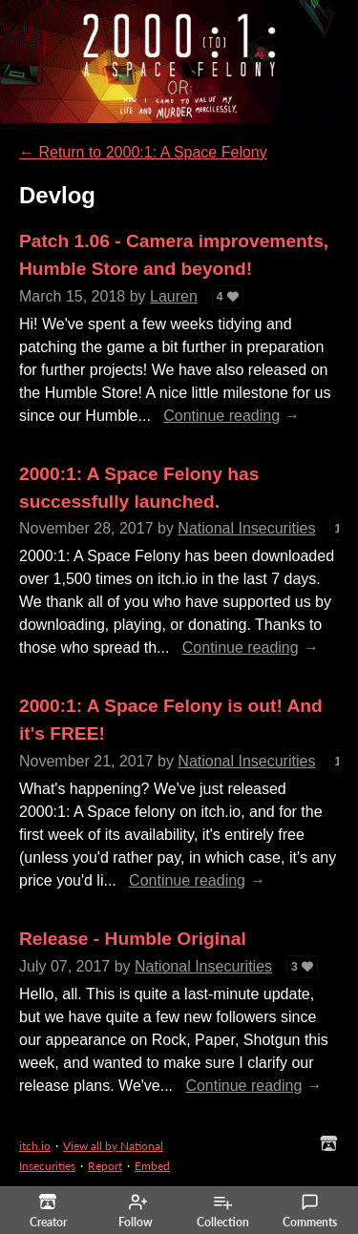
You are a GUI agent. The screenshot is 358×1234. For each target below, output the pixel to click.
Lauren (174, 296)
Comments (310, 1211)
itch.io (35, 1146)
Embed (152, 1166)
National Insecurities (246, 528)
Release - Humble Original (132, 939)
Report (105, 1166)
